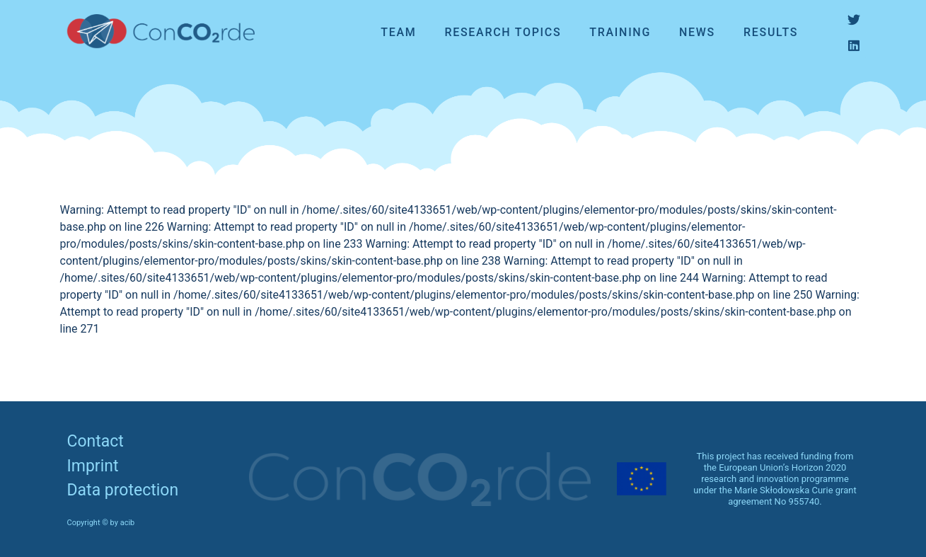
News (697, 32)
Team (398, 32)
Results (770, 32)
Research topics (502, 32)
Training (620, 32)
